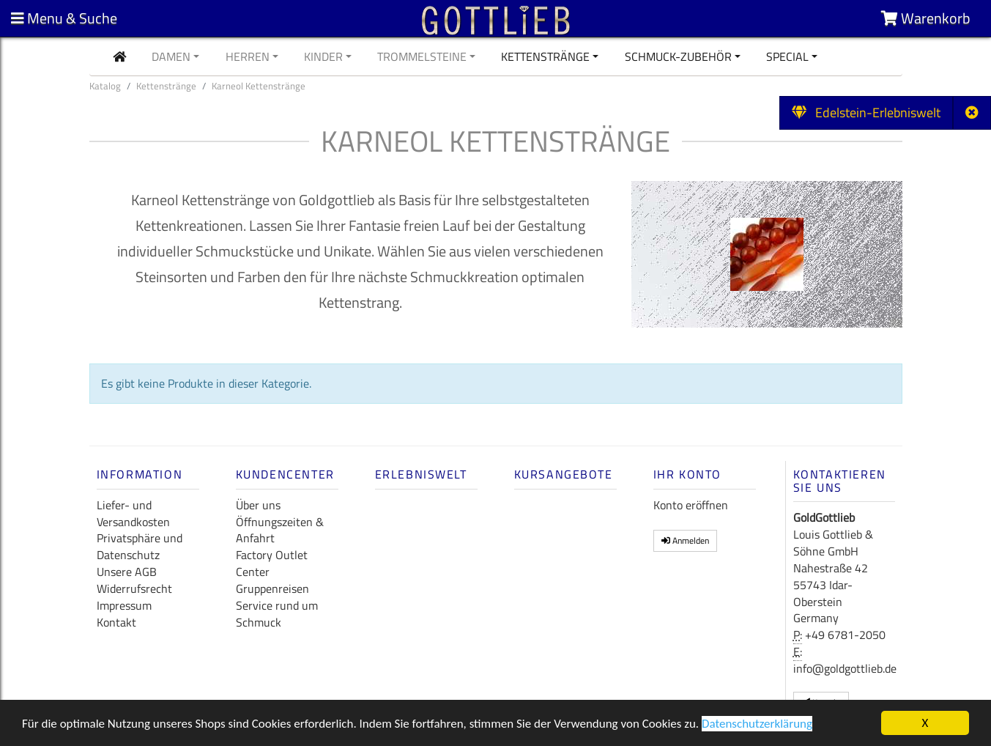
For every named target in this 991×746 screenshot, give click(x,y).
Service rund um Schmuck (277, 614)
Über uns (258, 505)
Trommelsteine (422, 56)
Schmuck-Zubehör (678, 56)
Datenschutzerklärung (757, 725)
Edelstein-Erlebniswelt (866, 112)
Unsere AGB (127, 571)
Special (787, 56)
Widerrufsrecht (134, 588)
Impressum (124, 605)
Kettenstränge (545, 56)
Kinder (323, 56)
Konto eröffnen (690, 505)
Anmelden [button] (685, 540)
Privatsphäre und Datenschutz (139, 546)
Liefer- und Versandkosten (133, 513)
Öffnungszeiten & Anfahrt (280, 530)
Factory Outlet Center (272, 563)
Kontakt (116, 622)
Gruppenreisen (272, 588)
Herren (248, 56)
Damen (171, 56)
